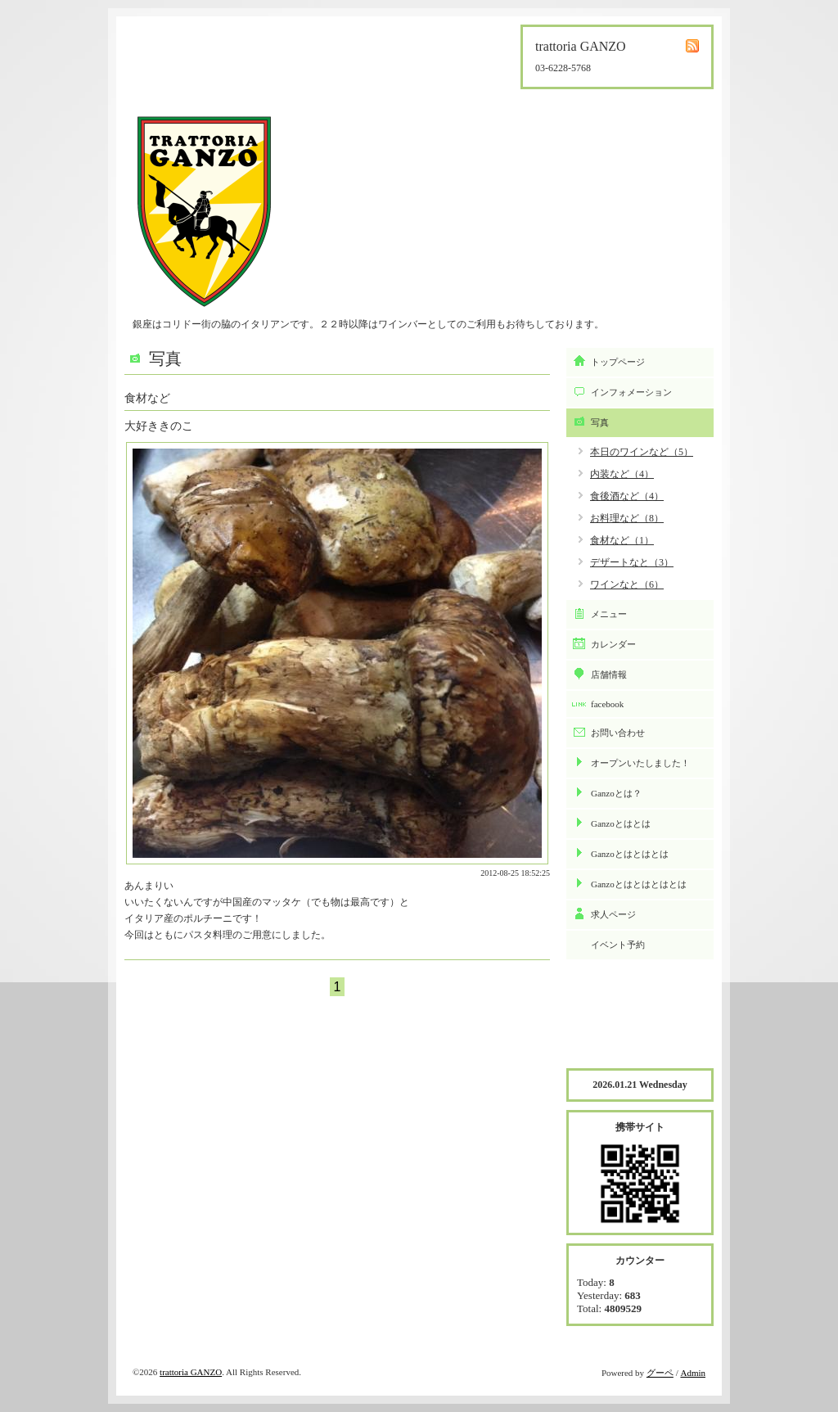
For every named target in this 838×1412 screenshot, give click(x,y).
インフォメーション (631, 392)
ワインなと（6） (627, 584)
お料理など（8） (627, 518)
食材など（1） (622, 540)
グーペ (660, 1373)
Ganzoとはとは (621, 823)
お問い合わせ (618, 733)
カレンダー (613, 644)
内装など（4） (622, 474)
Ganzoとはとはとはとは (639, 884)
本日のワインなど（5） (641, 452)
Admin (692, 1373)
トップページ (618, 362)
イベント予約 (618, 945)
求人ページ (613, 914)
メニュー (609, 614)
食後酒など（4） (627, 496)
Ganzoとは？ (616, 793)
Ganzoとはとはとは (630, 854)
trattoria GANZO (191, 1372)
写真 (600, 422)
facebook (607, 704)
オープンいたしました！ (640, 763)
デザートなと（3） (632, 562)
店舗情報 (609, 674)
